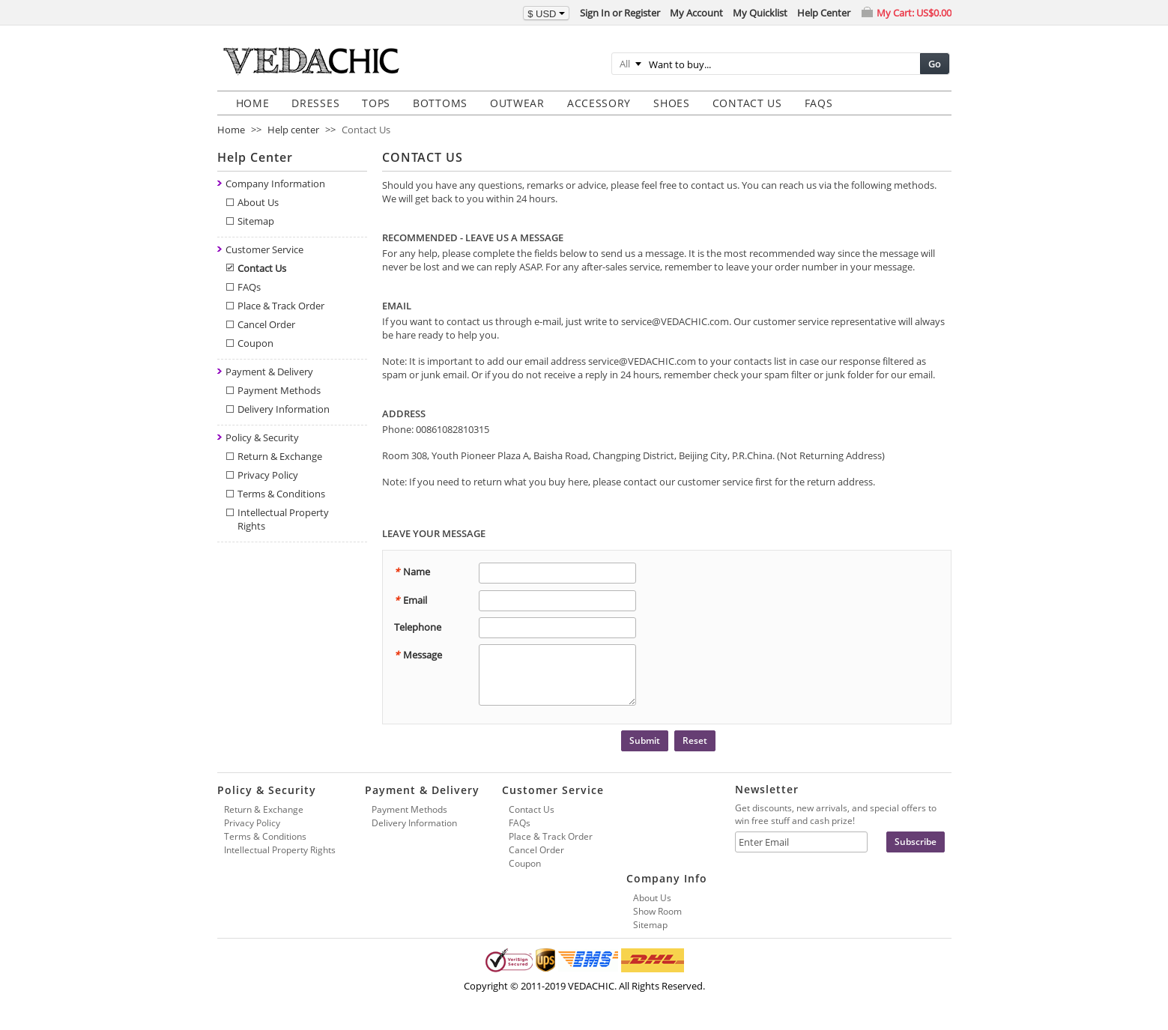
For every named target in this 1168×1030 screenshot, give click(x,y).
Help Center (823, 12)
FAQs (249, 287)
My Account (696, 12)
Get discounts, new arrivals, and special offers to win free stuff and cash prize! (835, 814)
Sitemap (255, 221)
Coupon (255, 343)
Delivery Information (283, 409)
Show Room (657, 911)
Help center (293, 129)
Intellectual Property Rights (280, 849)
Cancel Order (266, 324)
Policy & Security (262, 437)
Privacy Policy (267, 475)
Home (231, 129)
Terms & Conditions (281, 493)
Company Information (275, 183)
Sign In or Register (620, 12)
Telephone (417, 627)
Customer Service (264, 249)
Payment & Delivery (269, 371)
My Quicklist (760, 12)
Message (418, 654)
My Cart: (914, 12)
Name (412, 571)
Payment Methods (279, 390)
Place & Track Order (280, 305)
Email (410, 600)
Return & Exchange (279, 456)
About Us (258, 202)
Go (934, 63)
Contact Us (261, 268)
